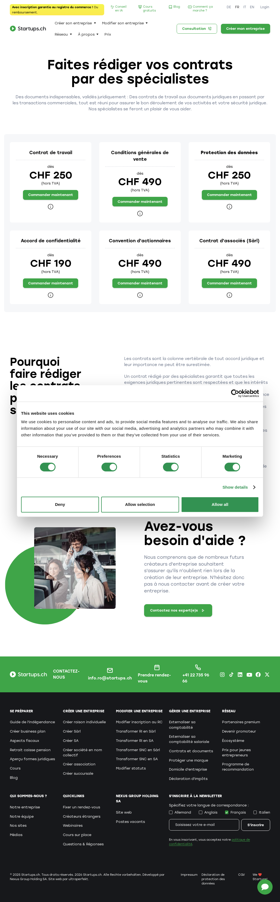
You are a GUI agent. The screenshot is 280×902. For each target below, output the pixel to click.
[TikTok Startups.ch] (231, 675)
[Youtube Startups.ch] (249, 675)
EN (252, 7)
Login (264, 7)
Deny (60, 504)
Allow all (220, 504)
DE (229, 7)
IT (244, 7)
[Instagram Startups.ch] (222, 675)
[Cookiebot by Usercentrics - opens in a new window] (235, 393)
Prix (107, 34)
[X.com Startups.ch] (267, 675)
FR (237, 7)
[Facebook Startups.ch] (258, 675)
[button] (75, 23)
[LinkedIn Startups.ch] (240, 675)
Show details (235, 487)
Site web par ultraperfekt (68, 879)
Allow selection (140, 504)
